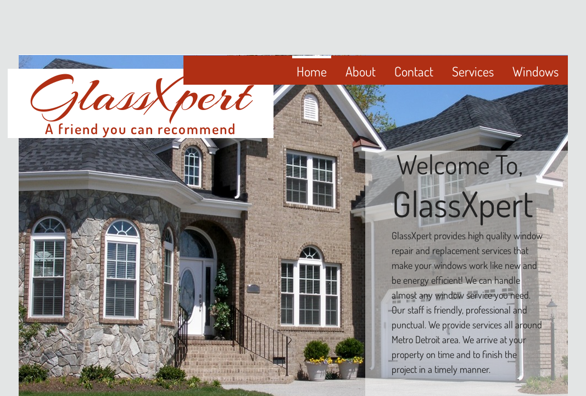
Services (473, 71)
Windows (535, 71)
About (360, 71)
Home (312, 71)
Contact (413, 71)
